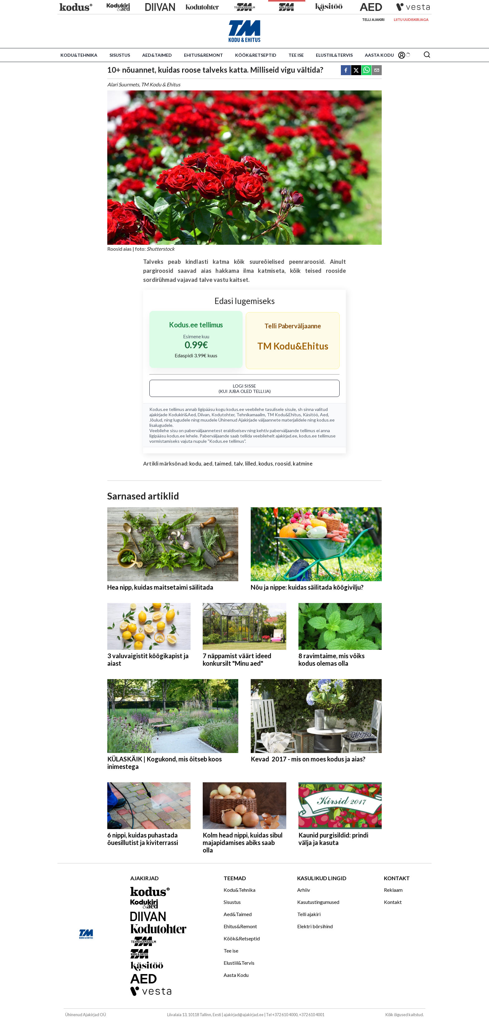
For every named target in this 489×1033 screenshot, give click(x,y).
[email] (377, 70)
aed (207, 463)
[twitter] (356, 70)
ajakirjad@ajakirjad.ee (244, 1014)
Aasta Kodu (379, 55)
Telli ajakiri (373, 19)
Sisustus (119, 55)
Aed (324, 414)
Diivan (204, 414)
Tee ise (296, 55)
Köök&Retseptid (255, 55)
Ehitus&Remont (203, 55)
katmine (302, 463)
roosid (283, 463)
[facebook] (346, 70)
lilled (250, 463)
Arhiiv (303, 890)
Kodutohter (223, 414)
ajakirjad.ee (286, 435)
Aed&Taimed (157, 55)
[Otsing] (427, 55)
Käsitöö (310, 414)
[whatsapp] (366, 70)
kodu (195, 463)
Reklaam (393, 890)
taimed (223, 463)
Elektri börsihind (315, 926)
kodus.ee (235, 409)
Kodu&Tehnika (79, 55)
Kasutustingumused (318, 902)
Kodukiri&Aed (182, 414)
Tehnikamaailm (250, 414)
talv (238, 463)
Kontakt (393, 902)
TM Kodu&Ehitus (284, 414)
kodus (266, 463)
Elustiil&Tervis (334, 55)
